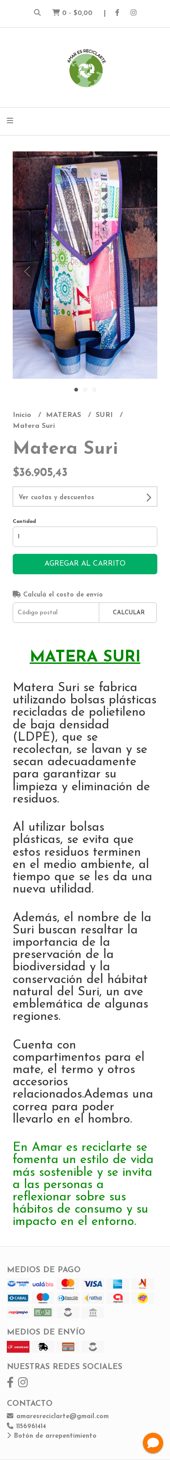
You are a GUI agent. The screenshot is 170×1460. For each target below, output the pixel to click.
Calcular (129, 613)
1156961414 (26, 1426)
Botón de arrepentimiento (52, 1436)
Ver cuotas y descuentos (56, 497)
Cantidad (24, 521)
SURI (105, 415)
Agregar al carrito (85, 563)
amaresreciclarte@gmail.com (58, 1416)
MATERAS (64, 415)
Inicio (23, 415)
